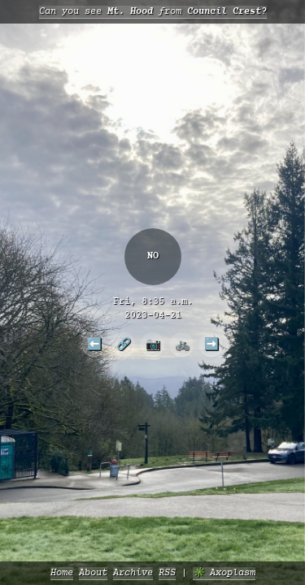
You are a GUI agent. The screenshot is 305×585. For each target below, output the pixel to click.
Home (61, 573)
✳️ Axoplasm (224, 573)
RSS (167, 573)
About (93, 573)
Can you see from (153, 12)
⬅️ (94, 343)
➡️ (211, 343)
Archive (133, 573)
